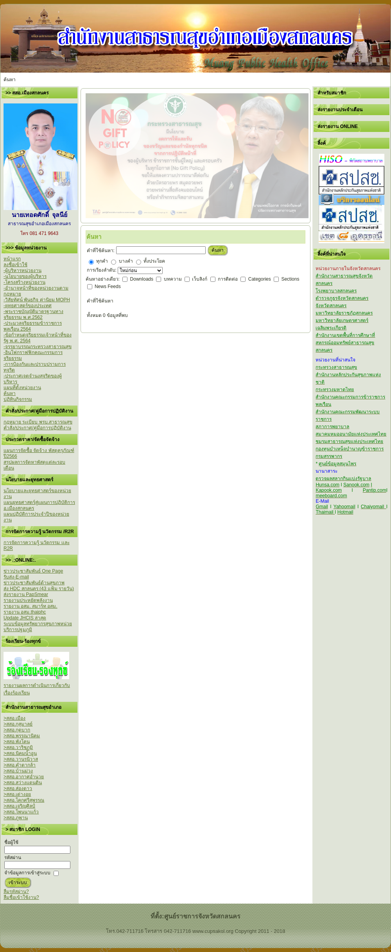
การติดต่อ (228, 279)
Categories (260, 279)
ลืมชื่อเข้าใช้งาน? (21, 897)
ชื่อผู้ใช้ (11, 842)
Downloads (142, 279)
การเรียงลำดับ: (102, 270)
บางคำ (126, 261)
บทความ (173, 279)
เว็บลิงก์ (200, 279)
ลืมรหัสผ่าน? (16, 891)
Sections (290, 279)
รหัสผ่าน (12, 857)
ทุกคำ (102, 261)
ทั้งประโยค (154, 261)
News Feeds (108, 286)
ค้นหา (218, 250)
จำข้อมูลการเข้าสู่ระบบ (27, 872)
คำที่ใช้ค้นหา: (101, 250)
